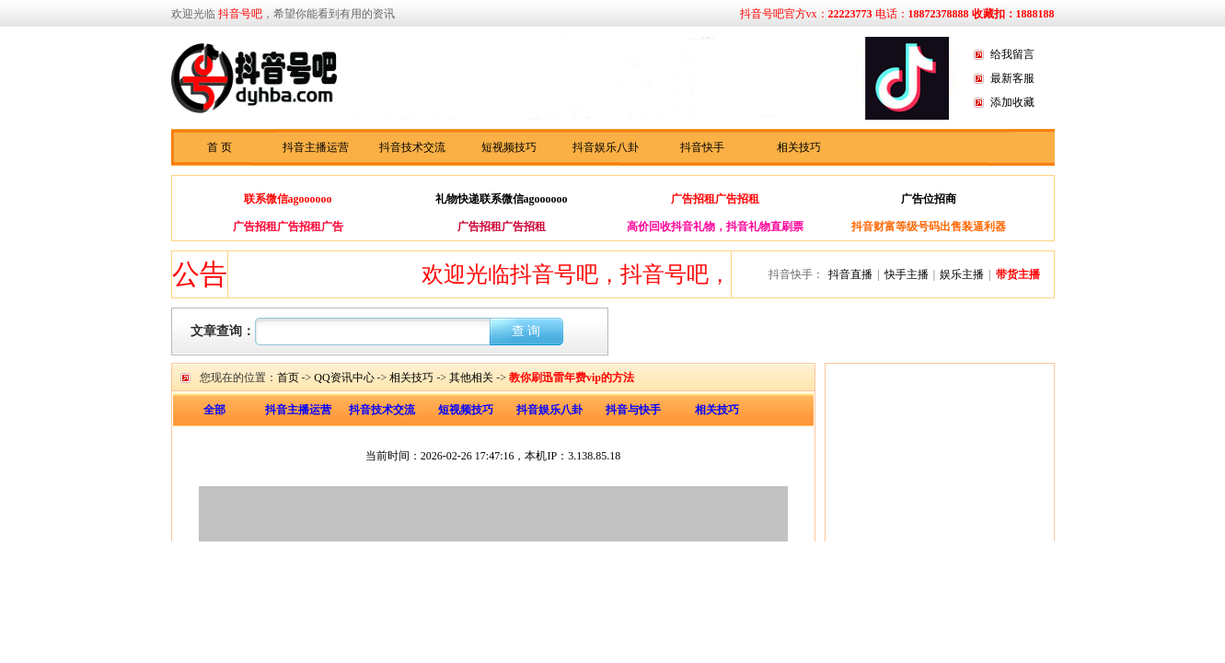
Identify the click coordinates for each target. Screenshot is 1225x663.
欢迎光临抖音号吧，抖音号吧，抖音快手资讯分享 (670, 274)
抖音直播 (850, 274)
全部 (214, 409)
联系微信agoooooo (288, 198)
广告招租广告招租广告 (288, 226)
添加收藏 (1012, 102)
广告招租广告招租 (715, 198)
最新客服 (1012, 78)
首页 (288, 377)
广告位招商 (928, 198)
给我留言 (1012, 54)
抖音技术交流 (412, 147)
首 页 (219, 147)
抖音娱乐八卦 (605, 147)
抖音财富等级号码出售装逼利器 (928, 226)
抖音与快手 (633, 409)
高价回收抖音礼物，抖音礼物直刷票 (715, 226)
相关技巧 (799, 147)
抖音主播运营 (316, 147)
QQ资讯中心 (344, 377)
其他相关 (471, 377)
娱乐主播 (962, 274)
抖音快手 (702, 147)
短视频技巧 (509, 147)
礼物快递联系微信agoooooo (501, 198)
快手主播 (906, 274)
